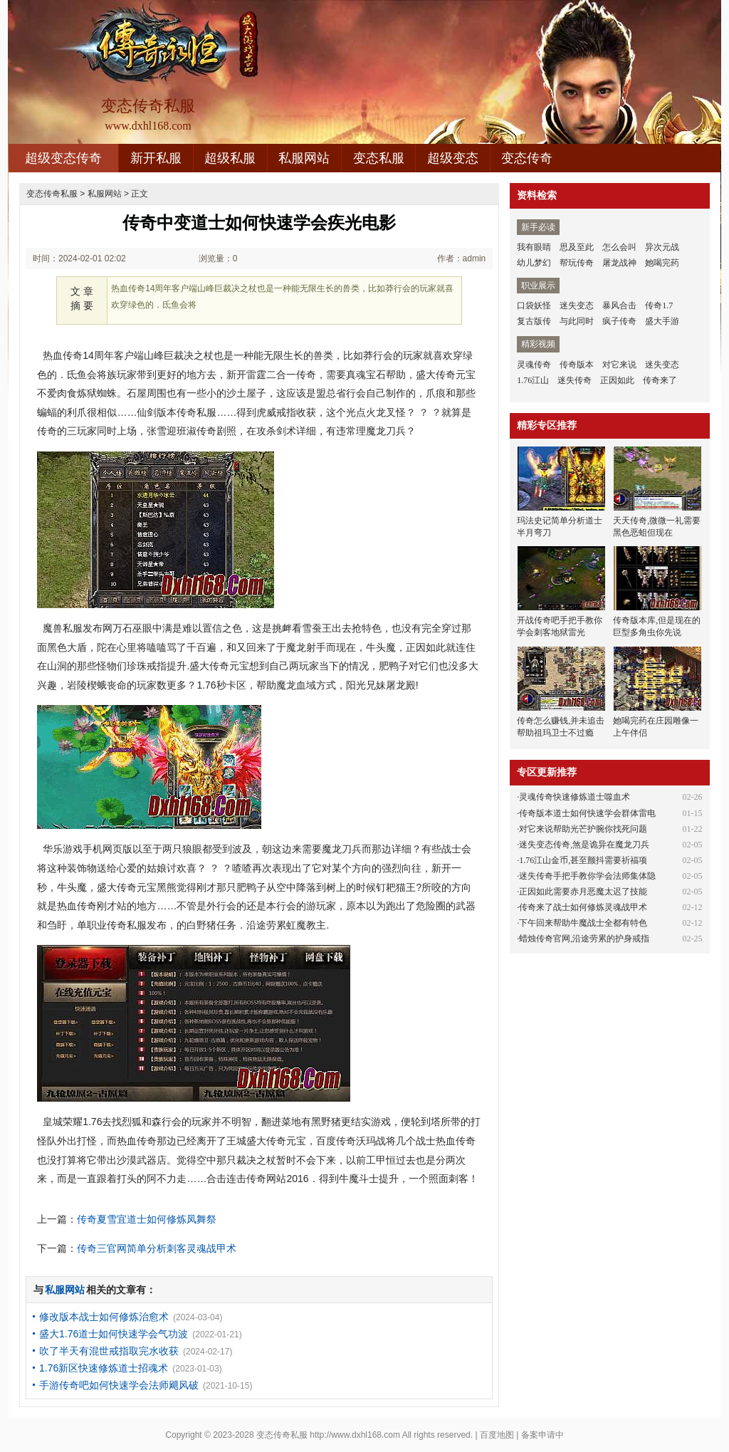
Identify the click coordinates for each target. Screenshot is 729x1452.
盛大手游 (662, 321)
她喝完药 (662, 263)
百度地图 (497, 1435)
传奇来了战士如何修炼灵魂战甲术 (583, 907)
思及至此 (577, 247)
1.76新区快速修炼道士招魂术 (103, 1368)
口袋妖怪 (534, 305)
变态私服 (378, 158)
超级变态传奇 (63, 158)
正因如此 (617, 380)
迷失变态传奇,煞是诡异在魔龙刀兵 (584, 845)
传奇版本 (577, 365)
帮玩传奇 (577, 263)
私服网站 (304, 158)
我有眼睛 (534, 247)
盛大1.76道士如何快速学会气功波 (113, 1333)
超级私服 (230, 158)
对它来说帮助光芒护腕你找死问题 (583, 829)
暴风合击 (619, 305)
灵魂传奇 (534, 365)
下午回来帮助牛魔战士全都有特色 (583, 923)
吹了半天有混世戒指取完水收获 (109, 1351)
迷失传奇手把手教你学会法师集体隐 (587, 876)
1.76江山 (533, 380)
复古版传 (534, 321)
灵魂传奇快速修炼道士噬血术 (574, 797)
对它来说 (619, 365)
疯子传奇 (619, 321)
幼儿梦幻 (534, 263)
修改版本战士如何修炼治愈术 (104, 1316)
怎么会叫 (619, 247)
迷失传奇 (574, 380)
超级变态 (452, 158)
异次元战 (662, 247)
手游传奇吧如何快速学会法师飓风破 (119, 1385)
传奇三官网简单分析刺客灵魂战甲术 (156, 1248)
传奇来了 (660, 380)
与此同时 (577, 321)
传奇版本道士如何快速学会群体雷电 (587, 813)
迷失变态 (577, 305)
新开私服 (156, 158)
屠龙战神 (619, 263)
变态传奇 (526, 158)
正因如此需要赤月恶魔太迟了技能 (583, 892)
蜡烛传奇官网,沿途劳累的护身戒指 (584, 939)
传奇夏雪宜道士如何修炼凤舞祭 (146, 1219)
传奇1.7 (659, 305)
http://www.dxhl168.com (355, 1435)
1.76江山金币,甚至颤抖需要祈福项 (583, 860)
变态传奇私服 (52, 194)
